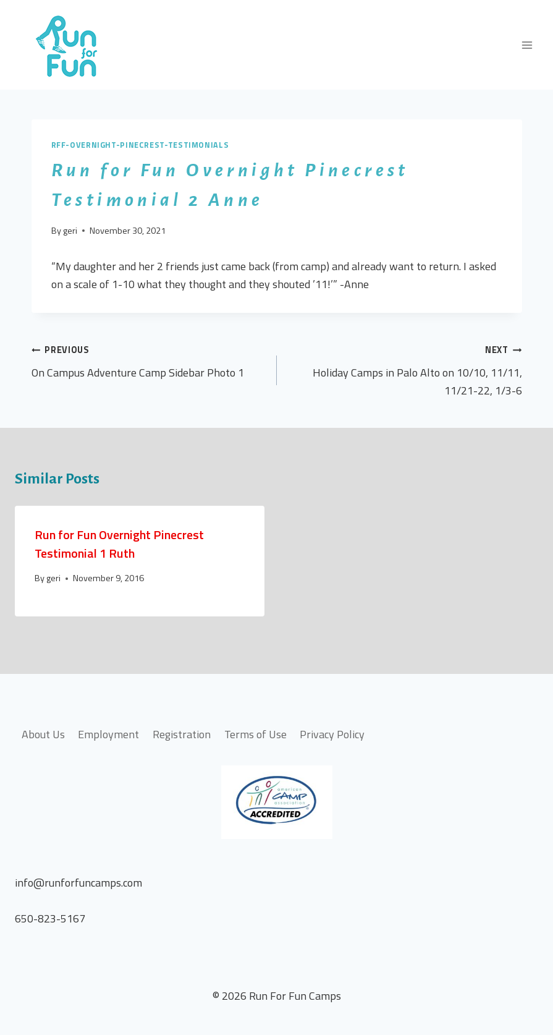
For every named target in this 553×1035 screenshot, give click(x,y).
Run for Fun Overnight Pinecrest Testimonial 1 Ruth (119, 544)
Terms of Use (255, 734)
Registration (182, 734)
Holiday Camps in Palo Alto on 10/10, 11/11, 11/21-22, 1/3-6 (405, 370)
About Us (43, 734)
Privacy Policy (332, 734)
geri (70, 230)
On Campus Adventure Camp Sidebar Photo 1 (149, 361)
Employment (108, 734)
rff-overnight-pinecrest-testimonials (140, 145)
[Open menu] (526, 44)
